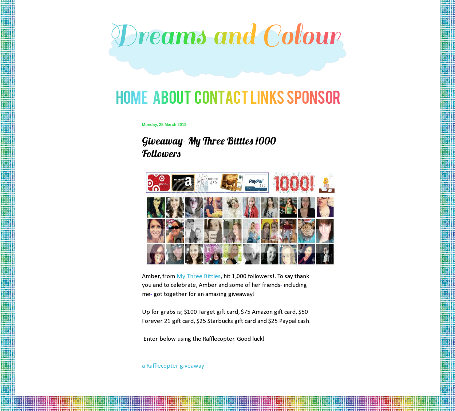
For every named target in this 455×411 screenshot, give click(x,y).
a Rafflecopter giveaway (173, 366)
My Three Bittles (199, 276)
